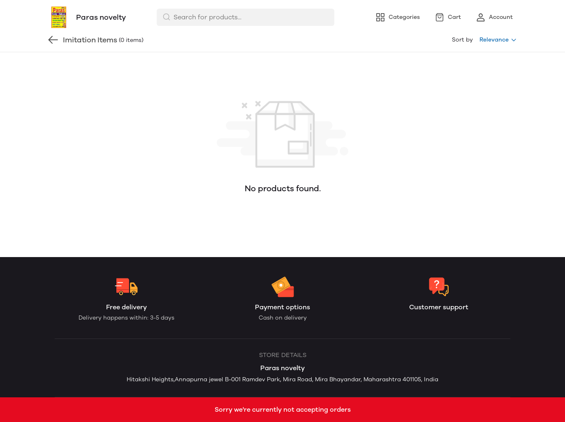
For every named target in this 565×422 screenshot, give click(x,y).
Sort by (462, 39)
